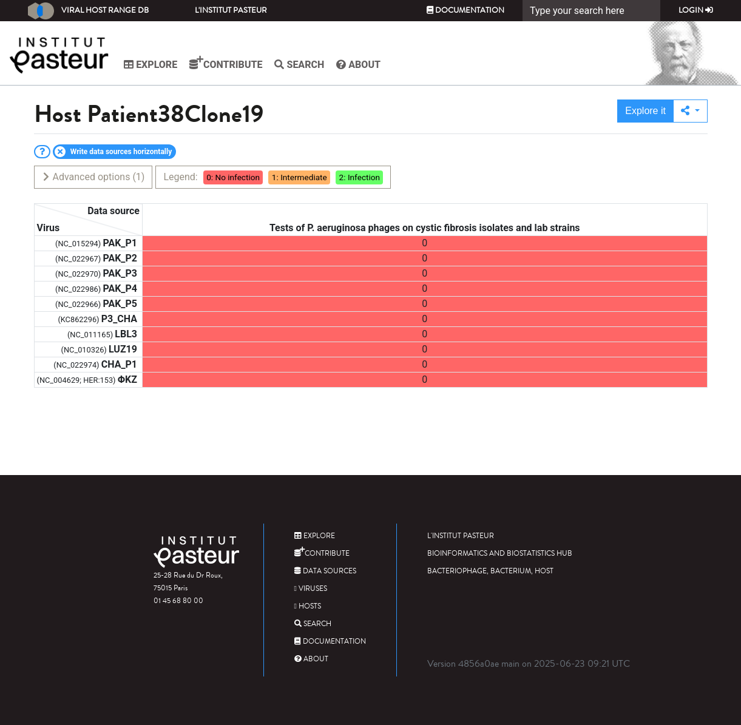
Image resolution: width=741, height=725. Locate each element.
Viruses (310, 589)
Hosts (307, 606)
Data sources (325, 571)
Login (695, 10)
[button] (690, 111)
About (360, 64)
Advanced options (93, 177)
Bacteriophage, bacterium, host (490, 571)
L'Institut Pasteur (231, 10)
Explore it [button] (645, 111)
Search (301, 64)
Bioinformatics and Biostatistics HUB (499, 553)
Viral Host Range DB (88, 10)
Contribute (227, 63)
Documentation (465, 10)
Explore (152, 64)
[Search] (591, 10)
